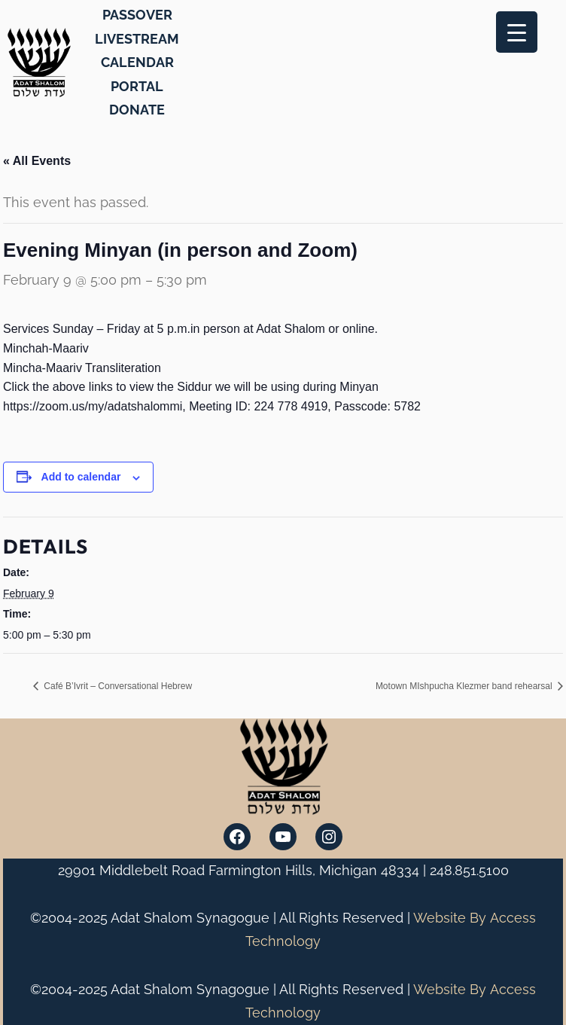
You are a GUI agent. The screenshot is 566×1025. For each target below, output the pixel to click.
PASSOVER (137, 15)
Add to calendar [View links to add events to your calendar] (81, 477)
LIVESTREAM (137, 39)
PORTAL (137, 86)
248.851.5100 (469, 870)
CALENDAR (137, 62)
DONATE (137, 109)
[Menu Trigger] (516, 32)
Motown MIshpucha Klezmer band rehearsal (465, 686)
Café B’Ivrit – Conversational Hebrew (116, 686)
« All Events (37, 160)
